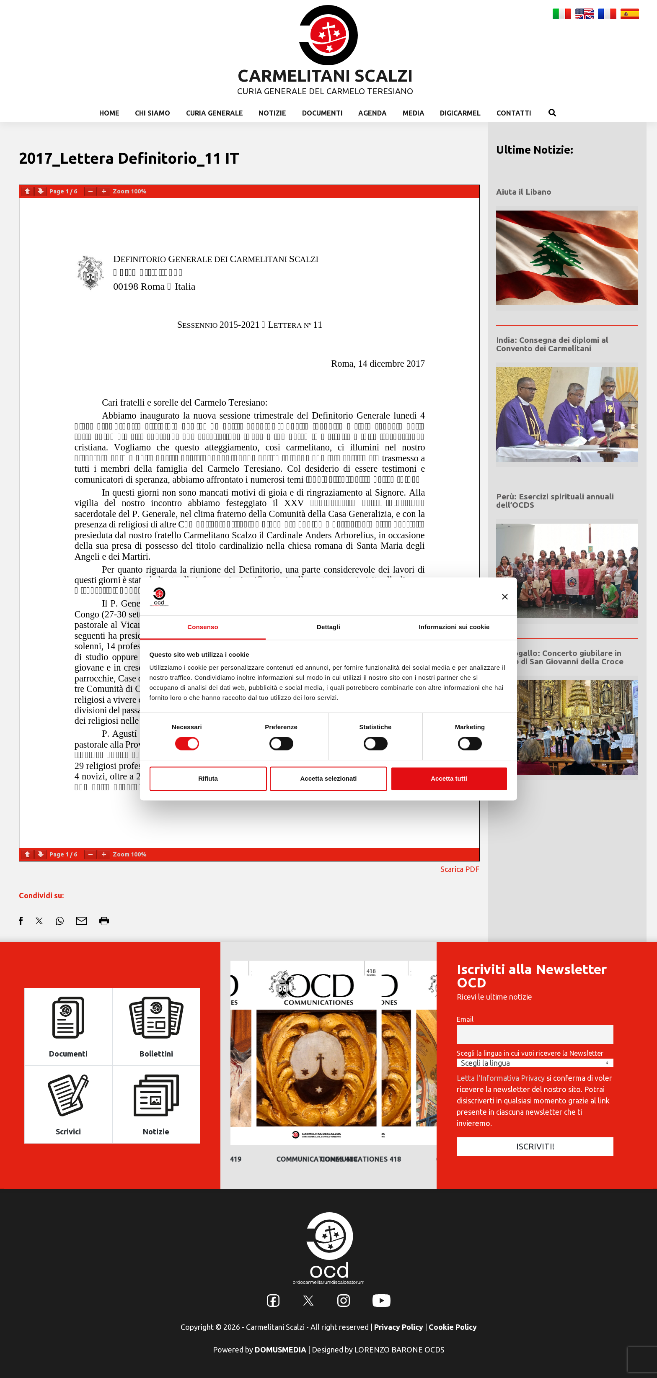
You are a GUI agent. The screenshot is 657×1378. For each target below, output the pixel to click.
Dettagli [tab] (328, 626)
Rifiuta (208, 778)
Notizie (272, 113)
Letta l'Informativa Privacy (501, 1078)
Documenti (322, 113)
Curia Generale (214, 113)
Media (413, 113)
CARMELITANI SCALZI (325, 75)
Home (109, 113)
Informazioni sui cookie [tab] (454, 626)
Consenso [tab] (202, 626)
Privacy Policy (398, 1327)
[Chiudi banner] (505, 596)
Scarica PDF (459, 869)
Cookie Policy (453, 1327)
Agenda (372, 113)
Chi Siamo (152, 113)
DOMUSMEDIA (280, 1349)
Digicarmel (460, 113)
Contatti (514, 113)
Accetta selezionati (328, 778)
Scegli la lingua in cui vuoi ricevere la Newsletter (530, 1053)
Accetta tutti (449, 778)
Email (465, 1019)
